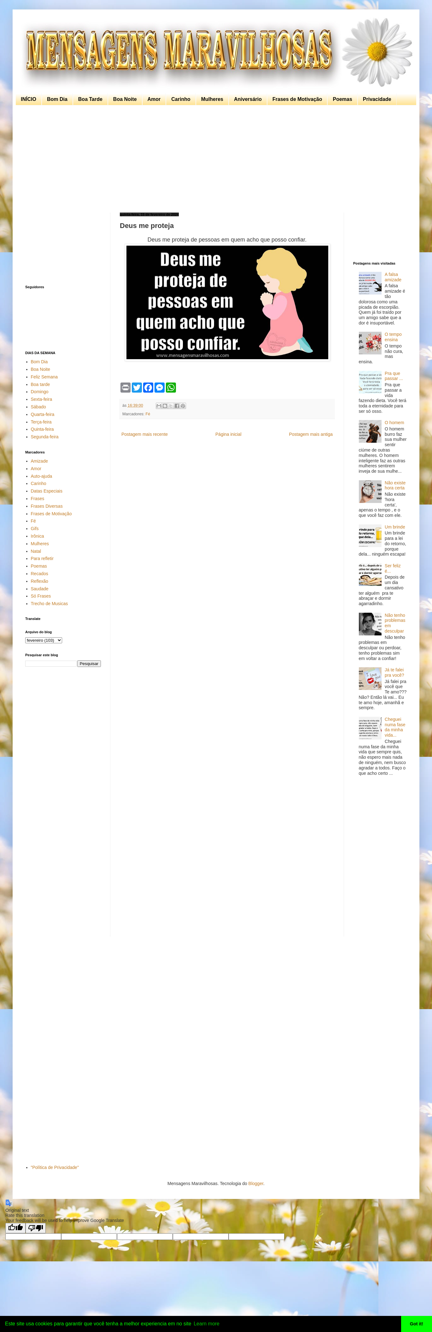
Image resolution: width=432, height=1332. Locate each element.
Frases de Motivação (297, 99)
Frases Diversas (47, 506)
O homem (394, 422)
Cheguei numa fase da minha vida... (395, 727)
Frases (37, 498)
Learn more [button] (206, 1323)
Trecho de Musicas (49, 603)
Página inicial (228, 434)
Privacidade (377, 99)
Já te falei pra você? (394, 672)
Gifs (35, 528)
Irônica (37, 536)
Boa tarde (40, 384)
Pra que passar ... (394, 376)
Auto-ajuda (41, 476)
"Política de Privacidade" (55, 1167)
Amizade (39, 461)
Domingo (40, 391)
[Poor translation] (36, 1228)
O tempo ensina (393, 337)
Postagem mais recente (144, 434)
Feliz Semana (44, 376)
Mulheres (212, 99)
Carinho (180, 99)
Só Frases (41, 596)
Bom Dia (57, 99)
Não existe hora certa (395, 485)
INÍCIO (28, 99)
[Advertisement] (214, 159)
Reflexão (39, 581)
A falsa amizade (393, 277)
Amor (154, 99)
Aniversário (248, 99)
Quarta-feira (43, 414)
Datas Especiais (46, 491)
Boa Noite (125, 99)
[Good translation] (15, 1228)
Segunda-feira (45, 436)
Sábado (38, 406)
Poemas (342, 99)
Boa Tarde (90, 99)
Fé (148, 414)
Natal (36, 551)
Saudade (40, 588)
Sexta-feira (41, 399)
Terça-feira (41, 421)
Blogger (255, 1183)
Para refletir (42, 558)
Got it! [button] (416, 1323)
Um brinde (395, 526)
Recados (39, 573)
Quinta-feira (42, 429)
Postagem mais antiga (311, 434)
